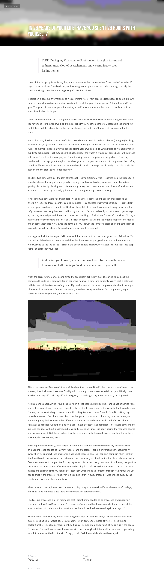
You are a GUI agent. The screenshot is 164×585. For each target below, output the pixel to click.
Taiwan (88, 560)
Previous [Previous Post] (32, 556)
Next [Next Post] (86, 556)
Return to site (12, 6)
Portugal (33, 560)
